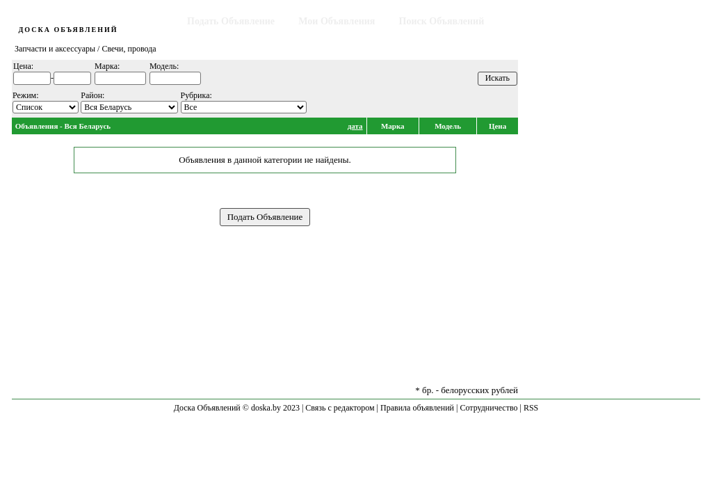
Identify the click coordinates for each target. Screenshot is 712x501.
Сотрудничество (488, 408)
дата (355, 126)
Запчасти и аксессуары (55, 49)
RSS (531, 408)
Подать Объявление (231, 21)
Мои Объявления (336, 21)
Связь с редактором (339, 408)
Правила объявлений (417, 408)
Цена (497, 126)
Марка (393, 126)
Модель (448, 126)
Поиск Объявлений (442, 21)
